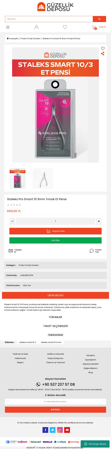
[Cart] (98, 27)
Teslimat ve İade (20, 354)
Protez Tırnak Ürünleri (29, 265)
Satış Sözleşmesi (55, 358)
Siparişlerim (90, 359)
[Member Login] (36, 27)
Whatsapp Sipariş (95, 444)
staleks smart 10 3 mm (51, 342)
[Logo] (55, 6)
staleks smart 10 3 (27, 342)
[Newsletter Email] (55, 401)
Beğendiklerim (91, 368)
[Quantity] (55, 221)
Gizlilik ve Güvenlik (55, 354)
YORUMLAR (55, 317)
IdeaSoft (31, 447)
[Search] (49, 19)
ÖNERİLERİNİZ (55, 335)
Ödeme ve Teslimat (55, 362)
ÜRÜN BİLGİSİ (55, 295)
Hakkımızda (20, 358)
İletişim (20, 362)
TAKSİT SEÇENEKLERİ (55, 326)
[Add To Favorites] (103, 48)
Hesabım (90, 355)
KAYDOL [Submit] (55, 409)
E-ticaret (41, 447)
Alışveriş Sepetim (91, 364)
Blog (91, 372)
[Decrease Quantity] (12, 221)
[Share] (103, 53)
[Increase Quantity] (99, 221)
